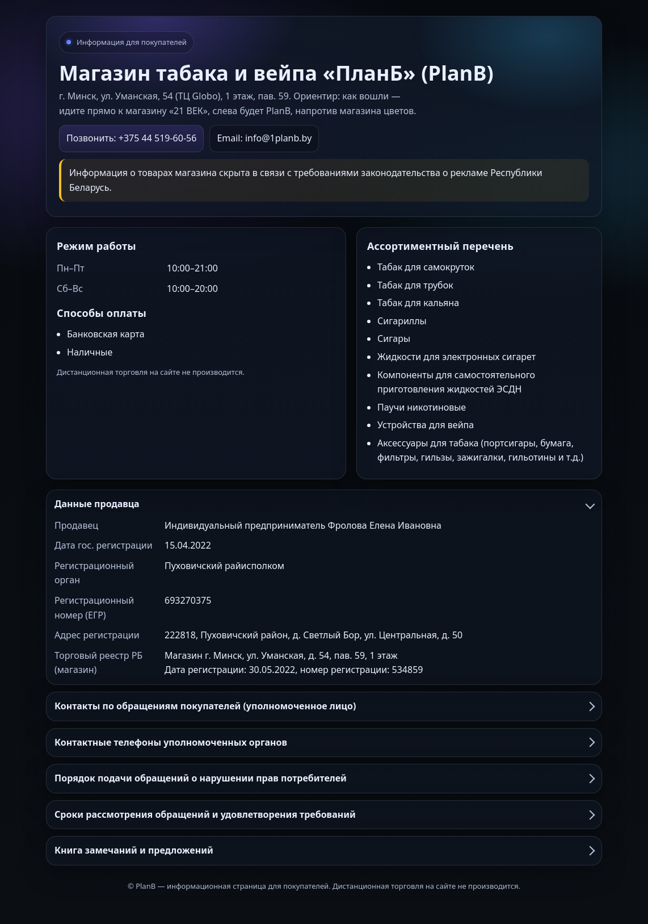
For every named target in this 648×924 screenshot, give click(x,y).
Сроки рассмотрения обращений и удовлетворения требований (324, 814)
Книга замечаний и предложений (324, 850)
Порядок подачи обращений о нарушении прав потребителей (324, 778)
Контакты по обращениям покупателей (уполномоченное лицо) (324, 706)
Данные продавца (324, 503)
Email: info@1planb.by (264, 138)
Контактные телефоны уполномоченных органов (324, 742)
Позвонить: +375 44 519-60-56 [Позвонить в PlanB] (131, 138)
